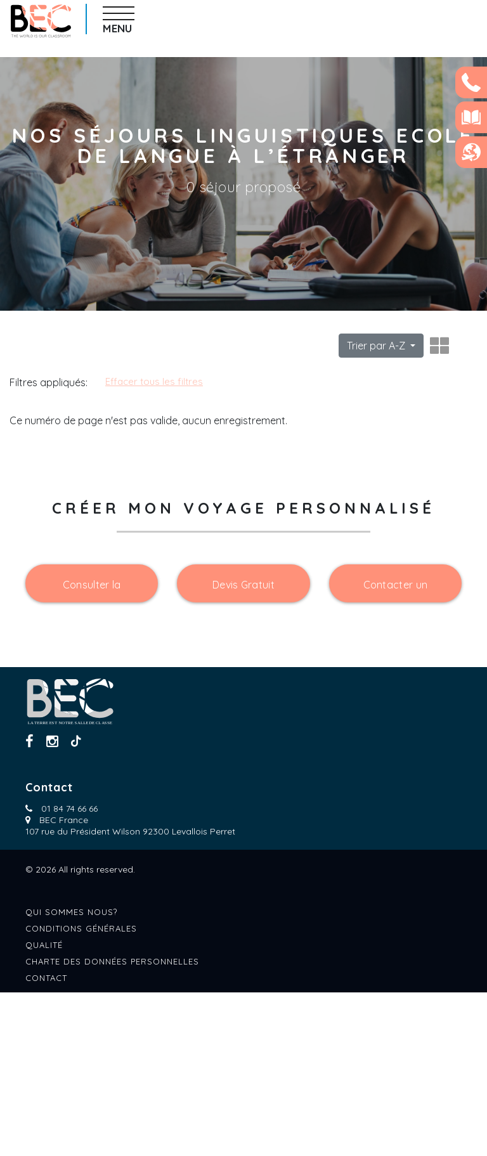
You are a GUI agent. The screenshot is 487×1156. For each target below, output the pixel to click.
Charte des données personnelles (112, 1125)
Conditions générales (81, 1092)
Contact (46, 1141)
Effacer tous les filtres (276, 381)
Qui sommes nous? (71, 1075)
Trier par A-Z (377, 345)
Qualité (44, 1108)
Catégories (40, 380)
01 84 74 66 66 (69, 972)
